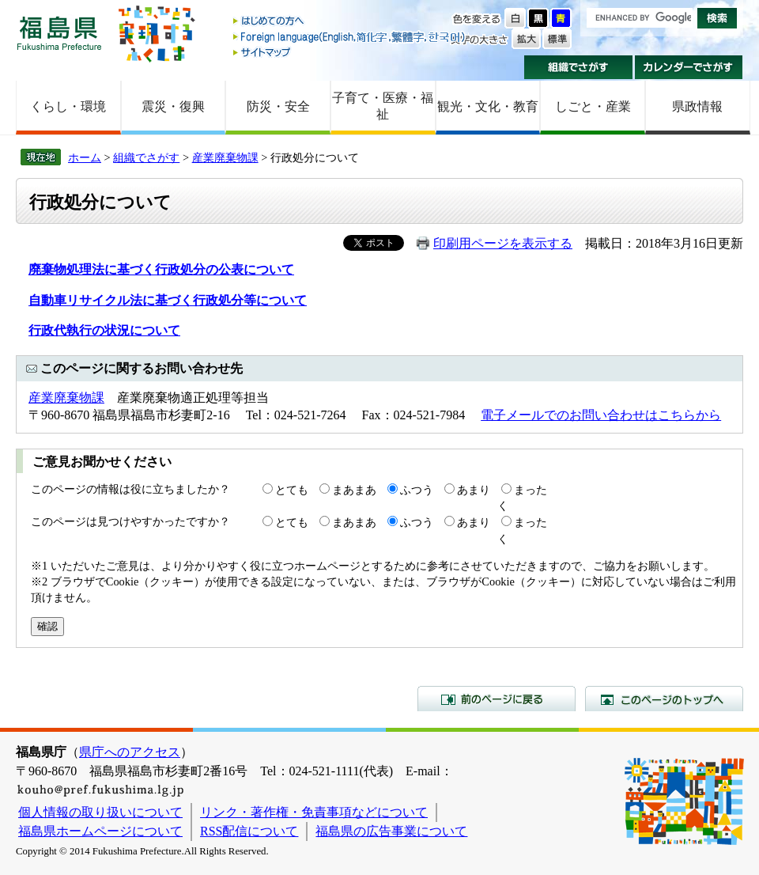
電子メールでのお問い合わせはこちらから (601, 415)
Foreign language (350, 36)
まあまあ (354, 489)
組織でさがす (578, 67)
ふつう (416, 489)
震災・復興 (173, 106)
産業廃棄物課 (225, 157)
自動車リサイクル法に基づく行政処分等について (167, 300)
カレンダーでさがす (689, 67)
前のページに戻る (496, 698)
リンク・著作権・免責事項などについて (314, 812)
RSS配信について (249, 831)
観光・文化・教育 (487, 106)
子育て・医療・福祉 (382, 106)
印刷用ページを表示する (502, 243)
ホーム (84, 157)
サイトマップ (350, 51)
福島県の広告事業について (391, 831)
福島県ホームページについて (100, 831)
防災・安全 (278, 106)
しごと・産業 (593, 106)
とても (291, 489)
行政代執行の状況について (104, 330)
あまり (473, 489)
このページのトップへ (664, 698)
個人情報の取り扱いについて (100, 812)
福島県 (59, 32)
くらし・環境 (68, 106)
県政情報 (697, 106)
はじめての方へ (350, 21)
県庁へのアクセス (129, 752)
